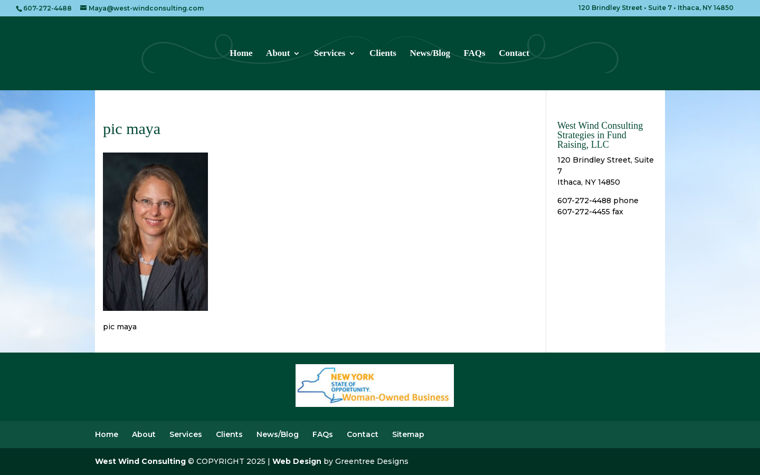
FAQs (474, 54)
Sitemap (408, 434)
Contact (514, 54)
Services (329, 54)
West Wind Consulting (140, 461)
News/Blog (430, 54)
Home (241, 54)
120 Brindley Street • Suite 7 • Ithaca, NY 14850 (656, 8)
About (278, 54)
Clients (382, 54)
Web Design (296, 461)
